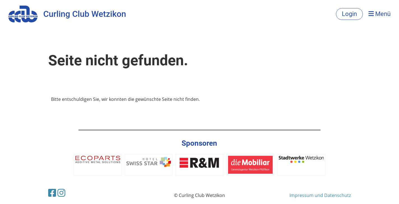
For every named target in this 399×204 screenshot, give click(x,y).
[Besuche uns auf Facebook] (52, 193)
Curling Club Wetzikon (84, 14)
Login (349, 13)
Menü (379, 13)
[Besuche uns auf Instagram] (61, 193)
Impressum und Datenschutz (320, 195)
